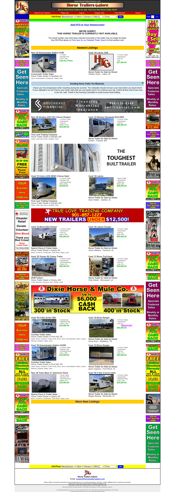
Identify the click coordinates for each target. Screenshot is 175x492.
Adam (33, 339)
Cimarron (39, 252)
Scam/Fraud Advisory (87, 20)
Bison (33, 252)
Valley (56, 78)
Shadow (51, 139)
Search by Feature (42, 13)
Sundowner (49, 78)
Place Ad (64, 13)
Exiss (46, 139)
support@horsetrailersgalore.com (90, 479)
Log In (81, 13)
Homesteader (40, 78)
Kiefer (78, 339)
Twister (56, 282)
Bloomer (39, 282)
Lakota (83, 339)
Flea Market (120, 13)
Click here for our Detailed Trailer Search (89, 40)
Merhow (34, 341)
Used (61, 78)
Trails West (55, 252)
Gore (33, 78)
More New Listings (87, 401)
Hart (51, 282)
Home (138, 13)
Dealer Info (99, 13)
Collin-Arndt (52, 339)
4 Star (33, 282)
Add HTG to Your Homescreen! (87, 24)
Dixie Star (39, 139)
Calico (33, 139)
